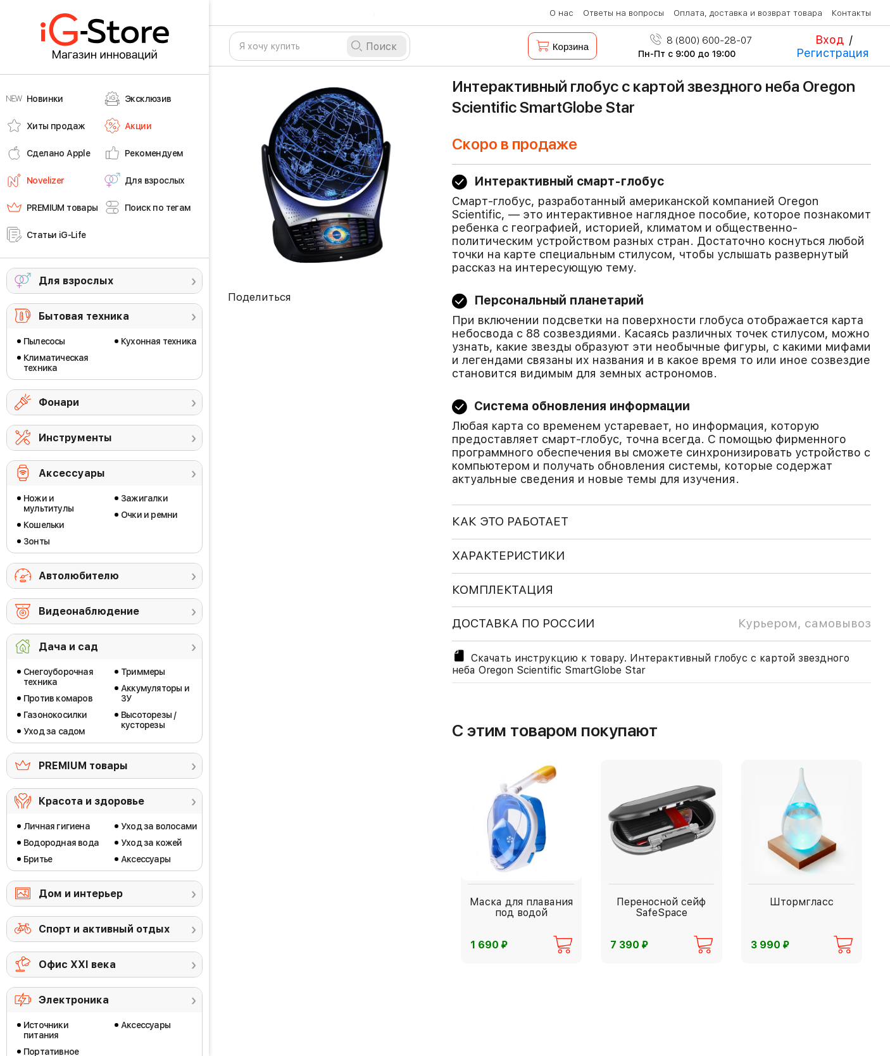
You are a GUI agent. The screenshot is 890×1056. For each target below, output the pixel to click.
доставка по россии (661, 623)
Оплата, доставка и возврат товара (748, 13)
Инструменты (75, 438)
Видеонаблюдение (89, 611)
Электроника (74, 1000)
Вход (829, 39)
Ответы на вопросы (623, 13)
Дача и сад (68, 647)
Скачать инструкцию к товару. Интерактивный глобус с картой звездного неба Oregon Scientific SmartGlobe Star (650, 662)
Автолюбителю (79, 576)
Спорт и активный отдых (104, 929)
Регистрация (832, 53)
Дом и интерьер (81, 894)
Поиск (381, 47)
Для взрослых (76, 281)
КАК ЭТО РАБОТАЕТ (510, 521)
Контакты (851, 13)
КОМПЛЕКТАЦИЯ (502, 589)
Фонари (59, 402)
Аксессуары (72, 473)
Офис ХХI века (77, 965)
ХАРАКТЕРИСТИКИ (508, 555)
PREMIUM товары (83, 766)
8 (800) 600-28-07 (701, 40)
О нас (561, 13)
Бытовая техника (84, 316)
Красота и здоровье (91, 801)
